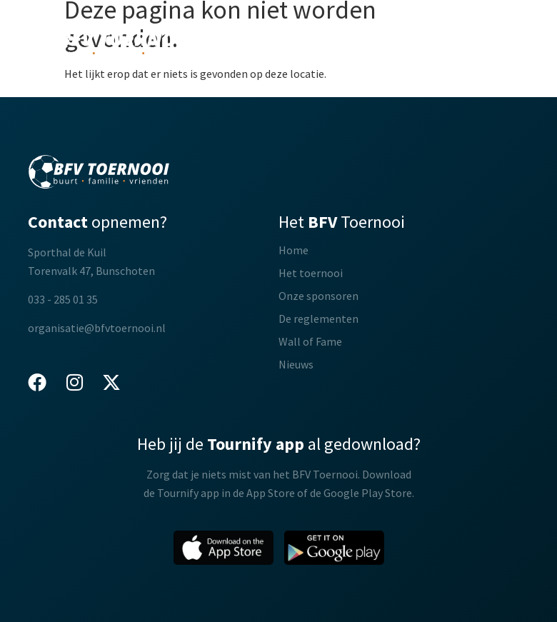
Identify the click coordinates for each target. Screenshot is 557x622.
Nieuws (295, 364)
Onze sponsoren (318, 296)
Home (293, 250)
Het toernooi (310, 273)
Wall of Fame (310, 341)
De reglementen (318, 318)
